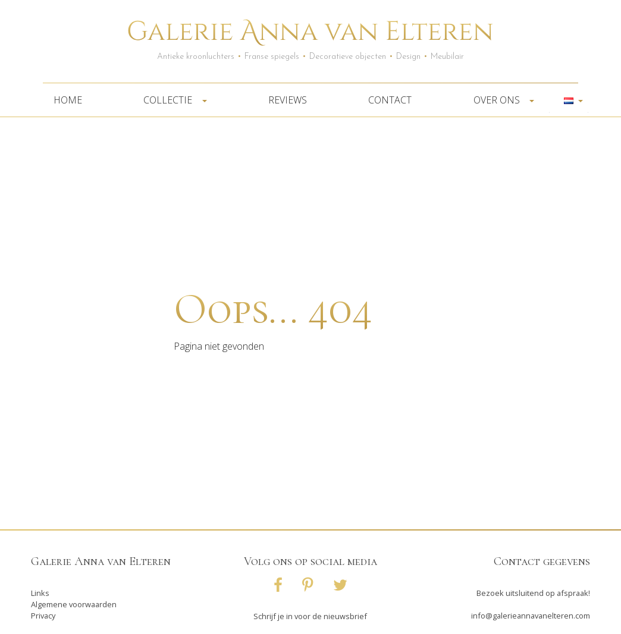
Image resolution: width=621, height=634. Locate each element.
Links (40, 593)
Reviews (287, 99)
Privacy (43, 615)
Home (68, 99)
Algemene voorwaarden (74, 604)
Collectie (171, 100)
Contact (390, 99)
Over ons (500, 100)
